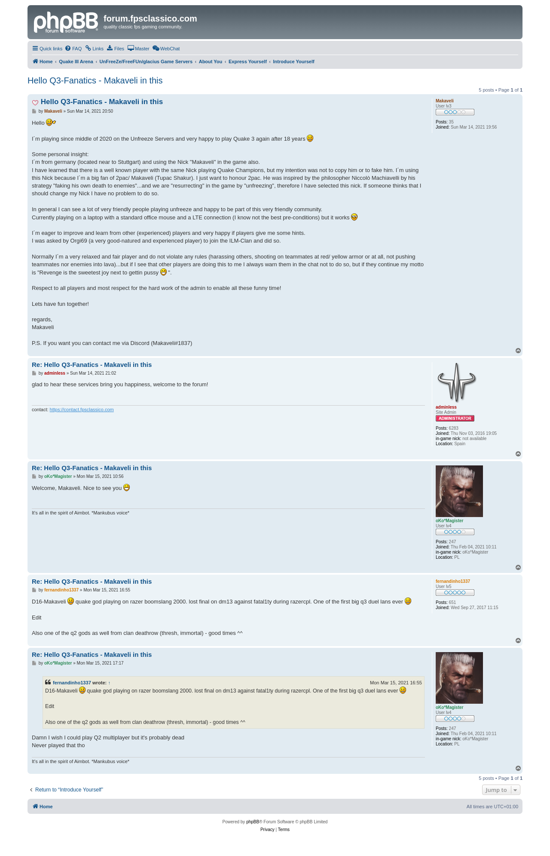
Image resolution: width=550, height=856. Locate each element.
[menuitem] (73, 48)
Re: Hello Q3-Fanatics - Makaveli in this (92, 364)
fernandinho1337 (72, 682)
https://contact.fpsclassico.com (82, 409)
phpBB (252, 821)
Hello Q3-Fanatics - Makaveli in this (95, 80)
